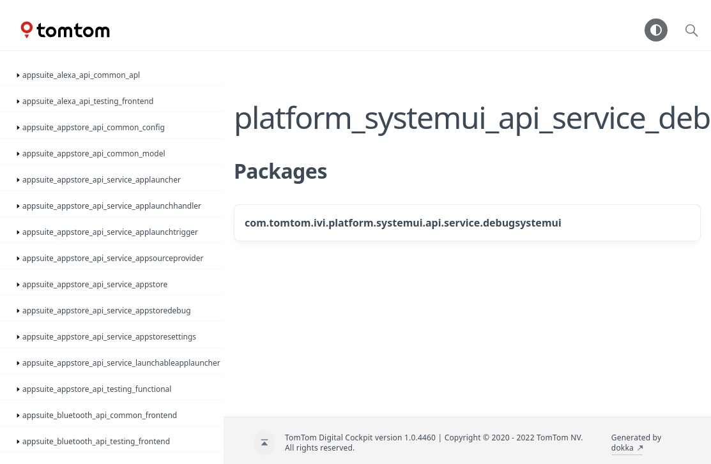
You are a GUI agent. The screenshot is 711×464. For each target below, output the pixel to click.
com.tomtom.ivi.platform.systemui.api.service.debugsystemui (403, 223)
